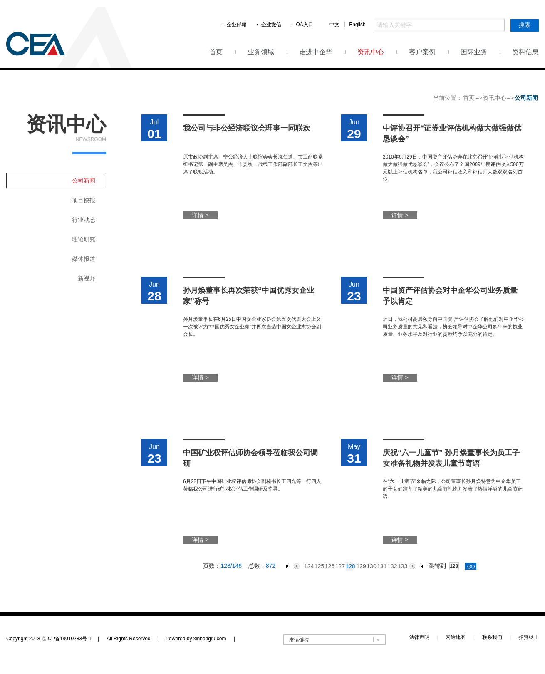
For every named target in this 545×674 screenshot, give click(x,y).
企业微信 (271, 24)
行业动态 (83, 219)
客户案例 (422, 51)
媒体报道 (83, 258)
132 (390, 566)
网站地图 (456, 637)
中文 (334, 24)
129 (359, 566)
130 (370, 566)
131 (380, 566)
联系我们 (492, 637)
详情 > (200, 215)
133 (401, 566)
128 (349, 566)
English (357, 24)
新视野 (86, 278)
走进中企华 (315, 51)
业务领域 (261, 51)
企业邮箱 (237, 24)
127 (338, 566)
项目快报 (83, 200)
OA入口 (304, 24)
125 (318, 566)
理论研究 (83, 239)
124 (307, 566)
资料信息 (525, 51)
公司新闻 (83, 180)
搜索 (524, 25)
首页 (216, 51)
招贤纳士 (529, 637)
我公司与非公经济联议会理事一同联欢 (246, 128)
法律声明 (419, 637)
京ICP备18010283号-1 (67, 639)
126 (328, 566)
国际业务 (474, 51)
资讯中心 (370, 51)
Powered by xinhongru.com (200, 639)
